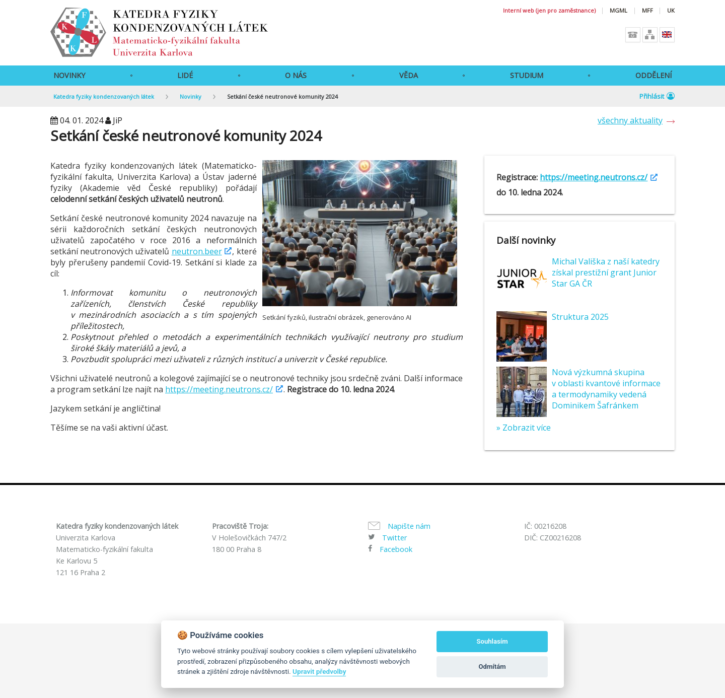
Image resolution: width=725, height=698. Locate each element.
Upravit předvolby (319, 671)
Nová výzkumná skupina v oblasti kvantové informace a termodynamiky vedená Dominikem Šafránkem (606, 389)
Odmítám (492, 666)
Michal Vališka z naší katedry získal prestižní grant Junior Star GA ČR (606, 272)
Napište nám (409, 526)
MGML (618, 11)
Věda (408, 75)
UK (671, 11)
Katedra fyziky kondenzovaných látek (103, 96)
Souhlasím (492, 641)
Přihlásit (657, 96)
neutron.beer (197, 251)
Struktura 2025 (580, 316)
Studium (526, 75)
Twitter (394, 537)
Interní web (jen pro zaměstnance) (549, 11)
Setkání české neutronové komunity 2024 (282, 96)
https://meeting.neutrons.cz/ (219, 389)
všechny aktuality (630, 120)
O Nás (296, 75)
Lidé (185, 75)
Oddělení (653, 75)
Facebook (396, 549)
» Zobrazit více (523, 427)
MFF (647, 11)
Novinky (69, 75)
